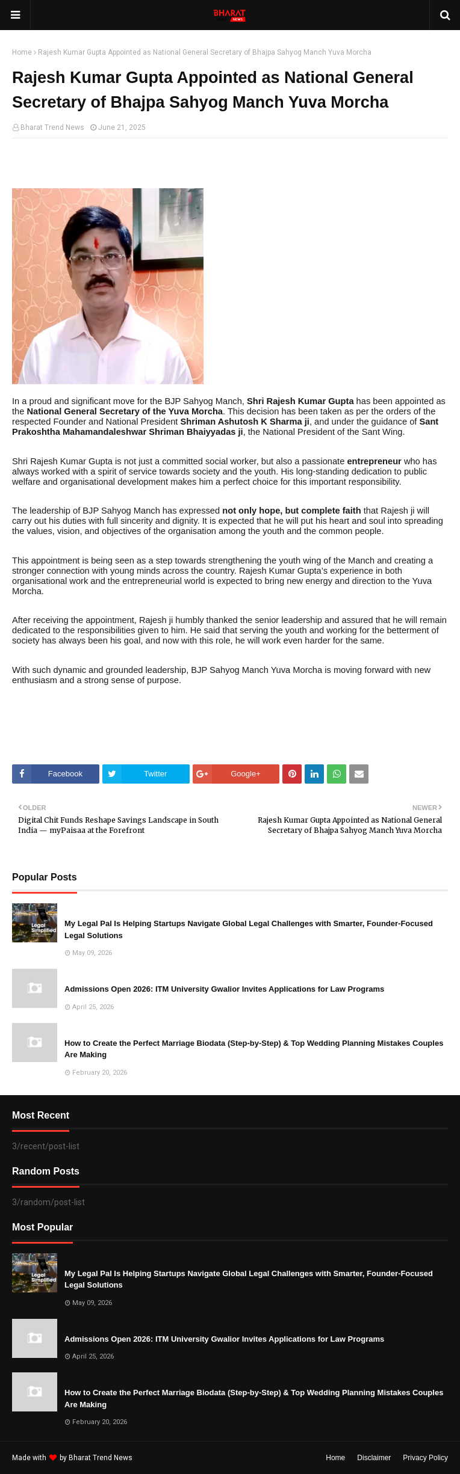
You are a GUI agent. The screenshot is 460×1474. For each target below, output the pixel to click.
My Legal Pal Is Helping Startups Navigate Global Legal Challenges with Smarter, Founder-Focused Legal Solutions (248, 929)
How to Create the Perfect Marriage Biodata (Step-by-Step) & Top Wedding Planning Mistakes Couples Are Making (253, 1049)
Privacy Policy (425, 1458)
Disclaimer (374, 1458)
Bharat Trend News (52, 127)
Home (22, 52)
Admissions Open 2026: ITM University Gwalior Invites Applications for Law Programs (224, 988)
